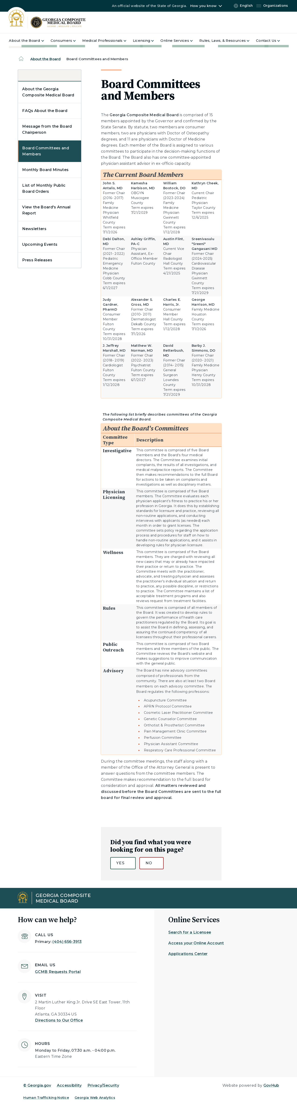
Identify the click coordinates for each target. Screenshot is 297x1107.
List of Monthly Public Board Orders (44, 188)
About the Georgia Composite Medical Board (48, 92)
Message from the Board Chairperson (47, 129)
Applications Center (187, 954)
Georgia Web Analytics (95, 1098)
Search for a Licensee (189, 932)
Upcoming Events (39, 244)
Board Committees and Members (45, 151)
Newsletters (34, 229)
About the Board (45, 59)
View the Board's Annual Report (46, 210)
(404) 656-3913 (67, 941)
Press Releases (37, 260)
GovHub (271, 1085)
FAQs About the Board (44, 111)
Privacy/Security (103, 1085)
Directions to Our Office (59, 1020)
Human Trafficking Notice (46, 1098)
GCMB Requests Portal (57, 972)
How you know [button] (203, 6)
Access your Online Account (196, 943)
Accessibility (69, 1085)
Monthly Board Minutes (45, 170)
